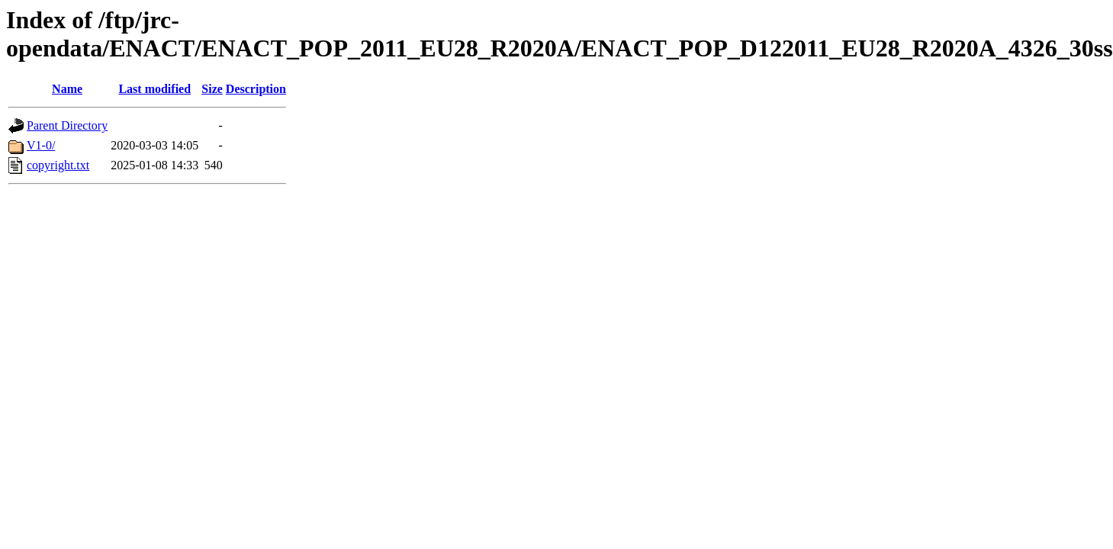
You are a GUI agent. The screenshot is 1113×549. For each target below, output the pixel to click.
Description (256, 88)
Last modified (154, 88)
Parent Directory (67, 125)
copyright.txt (58, 165)
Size (212, 88)
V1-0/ (41, 145)
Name (67, 88)
